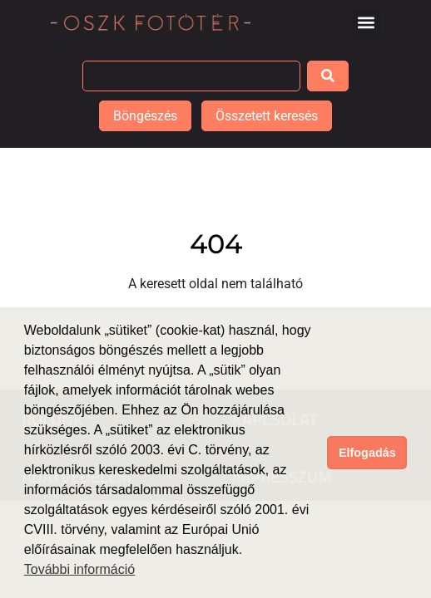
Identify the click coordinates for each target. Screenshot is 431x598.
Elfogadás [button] (367, 452)
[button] (366, 22)
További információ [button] (79, 569)
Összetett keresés (267, 116)
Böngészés (145, 116)
